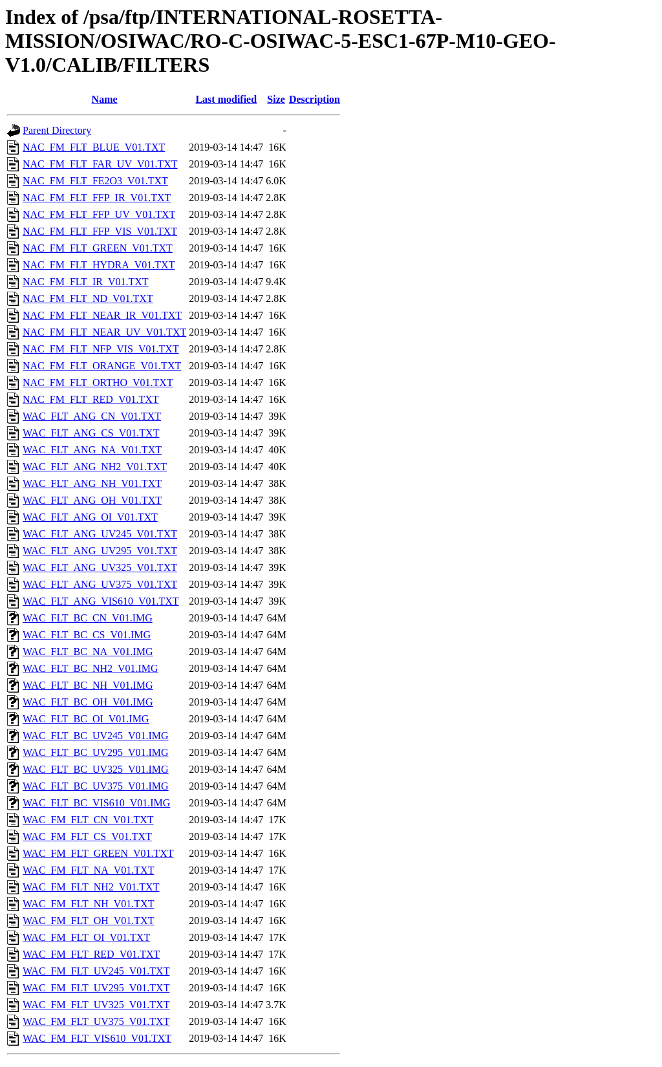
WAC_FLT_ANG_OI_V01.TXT (90, 517)
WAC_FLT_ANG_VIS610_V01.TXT (101, 601)
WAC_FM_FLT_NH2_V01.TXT (91, 886)
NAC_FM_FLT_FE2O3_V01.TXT (95, 180)
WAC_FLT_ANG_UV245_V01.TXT (100, 533)
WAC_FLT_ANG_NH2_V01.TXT (95, 466)
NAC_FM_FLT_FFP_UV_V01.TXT (99, 214)
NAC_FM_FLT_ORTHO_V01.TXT (98, 382)
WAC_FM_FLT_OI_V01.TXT (86, 937)
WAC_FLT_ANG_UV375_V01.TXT (100, 584)
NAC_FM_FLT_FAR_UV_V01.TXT (100, 163)
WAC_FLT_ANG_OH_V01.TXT (92, 500)
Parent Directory (57, 130)
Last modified (226, 99)
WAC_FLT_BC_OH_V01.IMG (88, 701)
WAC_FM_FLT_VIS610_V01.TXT (97, 1038)
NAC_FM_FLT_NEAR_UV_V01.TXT (104, 332)
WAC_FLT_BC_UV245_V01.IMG (96, 735)
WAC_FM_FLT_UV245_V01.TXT (96, 970)
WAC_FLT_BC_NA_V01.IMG (88, 651)
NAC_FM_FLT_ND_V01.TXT (88, 298)
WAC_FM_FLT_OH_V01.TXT (88, 920)
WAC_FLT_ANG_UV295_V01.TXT (100, 550)
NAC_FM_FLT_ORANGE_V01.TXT (102, 365)
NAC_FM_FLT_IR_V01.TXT (86, 281)
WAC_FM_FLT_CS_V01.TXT (87, 836)
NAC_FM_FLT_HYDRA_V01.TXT (99, 264)
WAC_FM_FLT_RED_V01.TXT (91, 954)
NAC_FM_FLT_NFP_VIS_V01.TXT (101, 348)
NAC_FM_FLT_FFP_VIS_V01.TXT (100, 231)
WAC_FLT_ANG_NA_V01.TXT (92, 449)
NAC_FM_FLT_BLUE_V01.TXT (94, 147)
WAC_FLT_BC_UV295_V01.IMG (96, 752)
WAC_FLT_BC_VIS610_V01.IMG (96, 802)
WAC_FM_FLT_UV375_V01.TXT (96, 1021)
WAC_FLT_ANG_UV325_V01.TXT (100, 567)
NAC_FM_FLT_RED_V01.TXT (91, 399)
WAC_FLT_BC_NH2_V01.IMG (90, 668)
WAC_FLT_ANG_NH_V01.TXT (92, 483)
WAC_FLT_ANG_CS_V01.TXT (91, 432)
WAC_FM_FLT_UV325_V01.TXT (96, 1004)
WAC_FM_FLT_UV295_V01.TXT (96, 987)
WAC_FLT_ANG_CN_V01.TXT (92, 416)
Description (314, 99)
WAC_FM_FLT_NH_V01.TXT (88, 903)
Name (105, 99)
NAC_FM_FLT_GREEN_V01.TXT (98, 247)
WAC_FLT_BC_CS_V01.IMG (87, 634)
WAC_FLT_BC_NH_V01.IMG (88, 685)
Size (276, 99)
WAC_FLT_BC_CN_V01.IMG (88, 617)
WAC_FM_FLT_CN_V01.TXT (88, 819)
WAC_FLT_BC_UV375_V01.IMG (96, 786)
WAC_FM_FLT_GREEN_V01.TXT (98, 853)
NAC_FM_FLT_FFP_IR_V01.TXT (97, 197)
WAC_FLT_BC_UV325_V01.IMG (96, 769)
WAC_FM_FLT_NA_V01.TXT (88, 870)
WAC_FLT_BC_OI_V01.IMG (86, 718)
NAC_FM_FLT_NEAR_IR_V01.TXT (102, 315)
